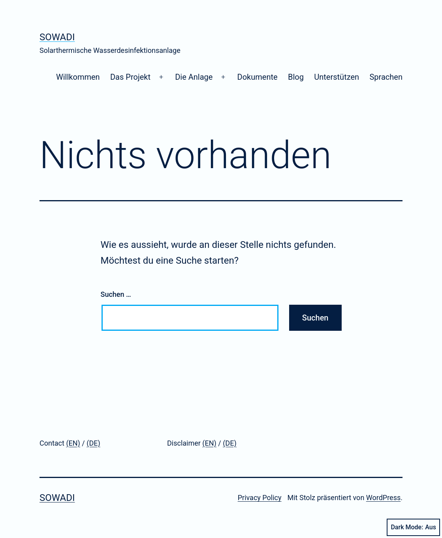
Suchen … (116, 294)
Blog (296, 77)
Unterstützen (336, 77)
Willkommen (78, 77)
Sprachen (386, 77)
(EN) (73, 443)
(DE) (93, 443)
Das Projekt (130, 77)
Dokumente (257, 77)
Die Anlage (194, 77)
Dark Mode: (413, 527)
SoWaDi (57, 37)
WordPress (383, 497)
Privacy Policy (260, 497)
